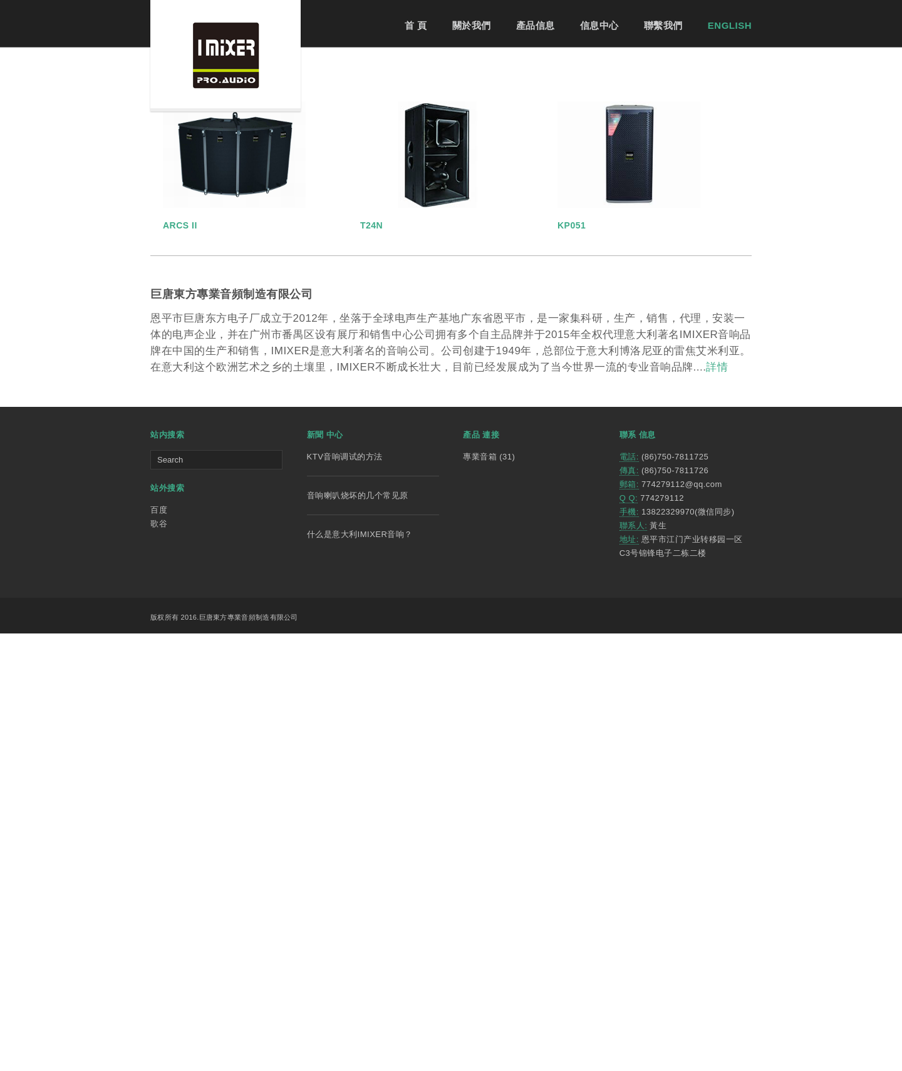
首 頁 (416, 25)
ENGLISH (730, 25)
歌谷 (158, 961)
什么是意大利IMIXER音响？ (360, 971)
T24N (371, 663)
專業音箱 (480, 894)
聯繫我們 (663, 25)
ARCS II (180, 663)
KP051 (571, 663)
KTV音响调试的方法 (345, 894)
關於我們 (471, 25)
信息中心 (599, 25)
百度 (158, 947)
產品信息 (535, 25)
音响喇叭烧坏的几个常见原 (357, 933)
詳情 (717, 805)
